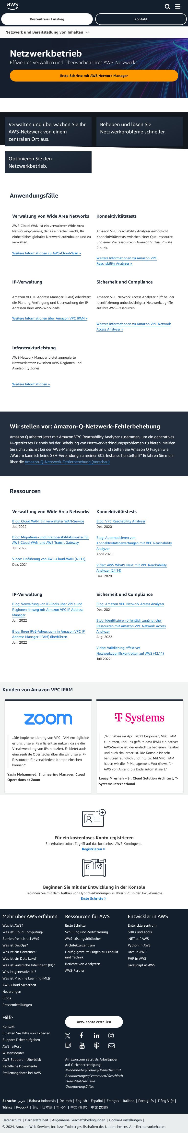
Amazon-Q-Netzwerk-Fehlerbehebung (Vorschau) (67, 461)
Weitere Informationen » (31, 384)
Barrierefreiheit (36, 1120)
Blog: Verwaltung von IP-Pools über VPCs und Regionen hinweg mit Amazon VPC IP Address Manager (47, 609)
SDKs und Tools (140, 932)
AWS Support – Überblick (21, 1059)
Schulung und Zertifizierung (86, 932)
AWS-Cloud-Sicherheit (19, 985)
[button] (47, 19)
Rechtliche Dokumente (19, 1066)
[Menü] (178, 5)
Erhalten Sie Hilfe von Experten (26, 1033)
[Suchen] (167, 5)
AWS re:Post (11, 1046)
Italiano (128, 1100)
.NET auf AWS (138, 938)
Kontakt (8, 1026)
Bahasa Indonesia (42, 1100)
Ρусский (22, 1107)
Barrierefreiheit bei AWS (20, 938)
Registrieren (93, 849)
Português (146, 1100)
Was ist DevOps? (15, 945)
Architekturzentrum (80, 945)
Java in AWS (137, 952)
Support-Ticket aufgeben (21, 1040)
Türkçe (7, 1107)
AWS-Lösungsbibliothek (83, 938)
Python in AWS (139, 945)
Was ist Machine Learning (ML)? (26, 978)
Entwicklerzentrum (142, 925)
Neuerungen (11, 991)
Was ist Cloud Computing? (22, 932)
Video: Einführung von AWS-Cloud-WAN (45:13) (48, 559)
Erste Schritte (93, 898)
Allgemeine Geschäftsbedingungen (78, 1120)
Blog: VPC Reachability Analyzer (120, 521)
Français (113, 1100)
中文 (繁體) (99, 1107)
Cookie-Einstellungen (125, 1120)
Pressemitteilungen (17, 1005)
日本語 (47, 1107)
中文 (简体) (78, 1107)
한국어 (61, 1107)
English (81, 1100)
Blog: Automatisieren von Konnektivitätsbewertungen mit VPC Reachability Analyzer (134, 543)
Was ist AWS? (12, 925)
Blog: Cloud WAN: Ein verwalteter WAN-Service (48, 521)
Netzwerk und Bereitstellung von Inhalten (44, 32)
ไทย (35, 1107)
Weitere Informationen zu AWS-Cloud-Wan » (46, 253)
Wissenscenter (13, 1053)
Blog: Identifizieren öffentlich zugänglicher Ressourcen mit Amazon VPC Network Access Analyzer (131, 625)
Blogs (6, 998)
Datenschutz (11, 1120)
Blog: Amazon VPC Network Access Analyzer (130, 604)
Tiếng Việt (166, 1100)
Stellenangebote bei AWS (21, 1073)
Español (97, 1100)
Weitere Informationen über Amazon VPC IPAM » (49, 318)
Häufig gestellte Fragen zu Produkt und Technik (91, 954)
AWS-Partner (74, 970)
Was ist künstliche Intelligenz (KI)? (28, 965)
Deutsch (65, 1100)
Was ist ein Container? (19, 952)
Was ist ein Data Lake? (19, 958)
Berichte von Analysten (82, 964)
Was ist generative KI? (19, 971)
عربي (21, 1100)
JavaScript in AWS (141, 965)
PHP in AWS (137, 958)
